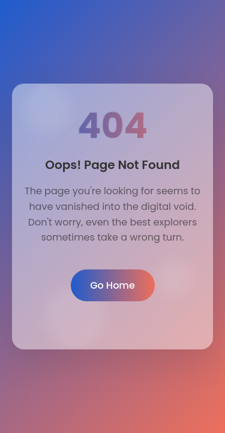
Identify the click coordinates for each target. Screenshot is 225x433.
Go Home (112, 285)
